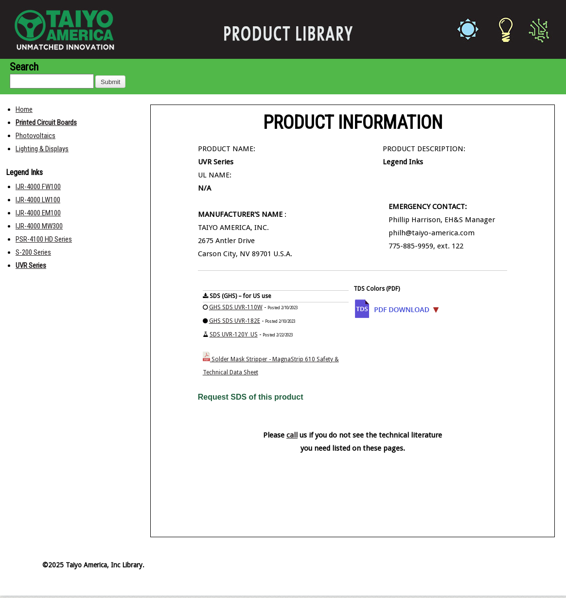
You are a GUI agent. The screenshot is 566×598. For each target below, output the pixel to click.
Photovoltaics (35, 135)
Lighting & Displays (42, 148)
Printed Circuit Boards (46, 122)
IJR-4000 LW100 (38, 199)
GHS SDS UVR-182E (234, 320)
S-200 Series (33, 252)
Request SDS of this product (250, 397)
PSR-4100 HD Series (44, 239)
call (292, 435)
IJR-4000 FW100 (38, 186)
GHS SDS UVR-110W (236, 307)
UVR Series (31, 265)
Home (24, 109)
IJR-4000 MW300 (39, 226)
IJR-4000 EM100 (38, 213)
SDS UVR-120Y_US (234, 334)
